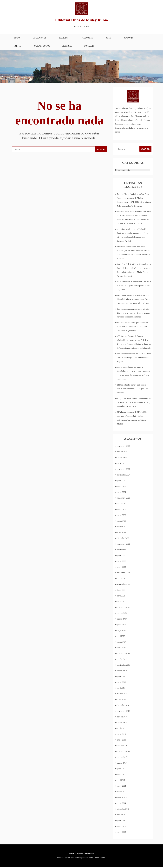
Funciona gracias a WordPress (69, 858)
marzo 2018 (121, 734)
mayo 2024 (121, 492)
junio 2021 (121, 590)
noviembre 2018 (123, 711)
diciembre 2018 (123, 705)
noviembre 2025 (123, 446)
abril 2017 (121, 780)
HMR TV (17, 46)
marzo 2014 (121, 792)
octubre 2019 (122, 659)
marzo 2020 (121, 642)
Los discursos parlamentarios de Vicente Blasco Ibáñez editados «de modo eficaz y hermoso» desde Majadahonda (133, 313)
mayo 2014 (121, 786)
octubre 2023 (122, 504)
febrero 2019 (122, 694)
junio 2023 (121, 509)
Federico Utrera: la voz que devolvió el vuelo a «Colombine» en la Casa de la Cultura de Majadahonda (132, 326)
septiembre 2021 (123, 584)
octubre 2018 (122, 717)
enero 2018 (121, 740)
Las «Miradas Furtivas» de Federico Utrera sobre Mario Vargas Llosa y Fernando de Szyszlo (134, 358)
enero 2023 (121, 532)
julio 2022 (121, 555)
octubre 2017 (122, 757)
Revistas (64, 38)
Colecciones (39, 38)
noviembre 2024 (123, 469)
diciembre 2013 (123, 809)
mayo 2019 (121, 682)
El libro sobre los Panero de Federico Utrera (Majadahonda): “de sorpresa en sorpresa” (132, 389)
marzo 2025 (121, 463)
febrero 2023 (122, 527)
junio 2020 (121, 625)
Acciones (128, 38)
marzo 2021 (121, 602)
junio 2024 (121, 486)
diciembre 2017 (123, 746)
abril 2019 (121, 688)
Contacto (89, 46)
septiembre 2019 (123, 665)
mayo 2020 (121, 630)
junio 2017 (121, 774)
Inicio (17, 38)
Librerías (67, 46)
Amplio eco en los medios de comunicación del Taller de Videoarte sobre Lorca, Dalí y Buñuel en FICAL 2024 (134, 402)
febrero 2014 (122, 797)
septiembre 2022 (123, 550)
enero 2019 (121, 699)
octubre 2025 (122, 452)
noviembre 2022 (123, 544)
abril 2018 (121, 728)
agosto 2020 (122, 619)
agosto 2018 (122, 722)
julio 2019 (121, 676)
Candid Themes (100, 858)
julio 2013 (121, 820)
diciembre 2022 (123, 538)
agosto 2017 (122, 763)
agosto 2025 (122, 457)
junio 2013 (121, 826)
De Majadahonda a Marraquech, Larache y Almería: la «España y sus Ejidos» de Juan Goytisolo (134, 286)
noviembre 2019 (123, 653)
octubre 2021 (122, 578)
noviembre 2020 (123, 607)
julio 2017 (121, 769)
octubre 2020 (122, 613)
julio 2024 (121, 481)
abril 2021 (121, 596)
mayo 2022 (121, 561)
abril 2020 (121, 636)
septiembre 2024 (123, 475)
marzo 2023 (121, 521)
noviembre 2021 (123, 573)
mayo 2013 (121, 832)
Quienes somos (42, 46)
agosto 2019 (122, 671)
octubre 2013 (122, 815)
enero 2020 (121, 648)
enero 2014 (121, 803)
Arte (108, 38)
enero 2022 (121, 567)
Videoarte (87, 38)
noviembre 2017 (123, 751)
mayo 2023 (121, 515)
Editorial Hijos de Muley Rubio (81, 20)
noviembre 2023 (123, 498)
